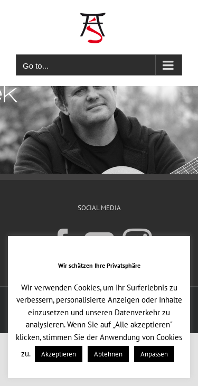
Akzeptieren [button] (58, 354)
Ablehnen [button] (108, 354)
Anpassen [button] (154, 354)
